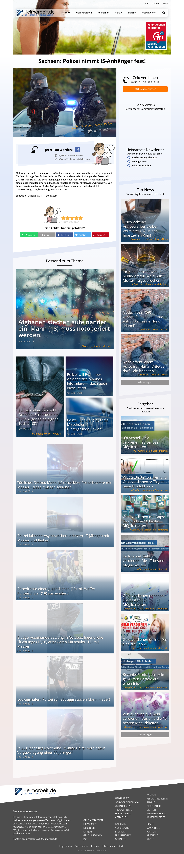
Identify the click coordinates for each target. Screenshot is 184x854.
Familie (151, 802)
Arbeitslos (145, 375)
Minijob (87, 831)
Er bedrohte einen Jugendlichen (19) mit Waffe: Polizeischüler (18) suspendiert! (56, 590)
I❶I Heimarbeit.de (96, 850)
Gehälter (120, 839)
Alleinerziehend (156, 813)
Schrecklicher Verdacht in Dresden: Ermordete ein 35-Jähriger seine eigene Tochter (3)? (40, 417)
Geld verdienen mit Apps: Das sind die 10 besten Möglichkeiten (144, 521)
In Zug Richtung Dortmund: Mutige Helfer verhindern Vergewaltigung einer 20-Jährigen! (61, 750)
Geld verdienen (160, 451)
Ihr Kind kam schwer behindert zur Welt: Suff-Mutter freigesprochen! (143, 276)
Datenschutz (81, 846)
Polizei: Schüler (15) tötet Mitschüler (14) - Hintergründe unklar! (87, 424)
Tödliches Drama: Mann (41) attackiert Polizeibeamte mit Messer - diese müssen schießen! (64, 484)
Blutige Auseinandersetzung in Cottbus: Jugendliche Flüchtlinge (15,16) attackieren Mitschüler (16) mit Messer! (60, 642)
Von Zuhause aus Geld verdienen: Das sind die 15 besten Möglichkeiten (145, 719)
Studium (120, 831)
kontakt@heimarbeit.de (44, 839)
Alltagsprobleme (157, 798)
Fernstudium (123, 835)
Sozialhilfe (153, 827)
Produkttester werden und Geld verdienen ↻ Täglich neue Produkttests (145, 482)
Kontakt (156, 3)
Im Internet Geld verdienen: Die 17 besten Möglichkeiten (143, 561)
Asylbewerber (139, 239)
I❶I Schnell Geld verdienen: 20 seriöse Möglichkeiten (140, 443)
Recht (150, 839)
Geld (133, 530)
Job (85, 839)
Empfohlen (144, 451)
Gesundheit (154, 806)
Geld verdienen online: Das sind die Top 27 (145, 642)
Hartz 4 (155, 375)
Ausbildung (122, 827)
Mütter (151, 809)
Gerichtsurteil (140, 284)
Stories (164, 330)
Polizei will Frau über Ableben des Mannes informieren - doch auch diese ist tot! (87, 381)
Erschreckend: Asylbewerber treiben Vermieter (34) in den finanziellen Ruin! (140, 229)
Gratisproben (161, 490)
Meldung (87, 125)
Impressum (65, 846)
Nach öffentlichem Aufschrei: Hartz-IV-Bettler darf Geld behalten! (144, 367)
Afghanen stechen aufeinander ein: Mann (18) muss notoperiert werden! (64, 328)
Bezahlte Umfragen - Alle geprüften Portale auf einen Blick (143, 679)
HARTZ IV (151, 831)
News (98, 124)
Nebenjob (89, 827)
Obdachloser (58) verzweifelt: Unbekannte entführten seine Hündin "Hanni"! (143, 319)
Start (147, 3)
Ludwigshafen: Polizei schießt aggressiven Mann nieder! (63, 699)
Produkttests (123, 809)
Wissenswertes (156, 817)
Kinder (153, 284)
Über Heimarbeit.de (113, 846)
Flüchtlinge (154, 239)
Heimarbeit (162, 530)
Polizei (108, 123)
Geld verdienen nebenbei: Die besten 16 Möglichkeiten (144, 600)
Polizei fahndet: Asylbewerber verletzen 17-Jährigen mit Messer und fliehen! (63, 537)
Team (165, 3)
